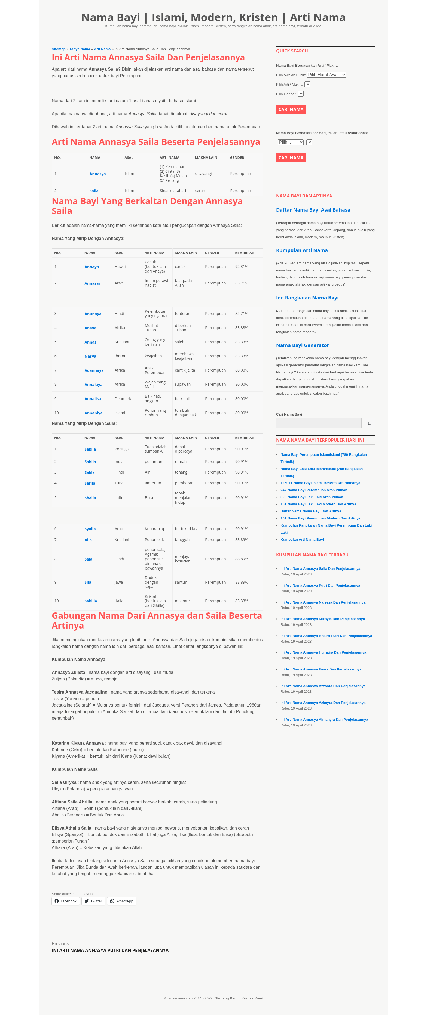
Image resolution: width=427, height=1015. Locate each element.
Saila (94, 190)
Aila (88, 539)
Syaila (90, 528)
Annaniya (93, 413)
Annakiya (93, 384)
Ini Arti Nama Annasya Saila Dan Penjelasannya (320, 569)
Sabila (90, 449)
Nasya (90, 356)
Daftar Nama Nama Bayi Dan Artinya (310, 511)
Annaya (91, 266)
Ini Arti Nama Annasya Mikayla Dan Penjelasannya (322, 619)
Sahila (90, 461)
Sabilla (90, 601)
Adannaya (93, 370)
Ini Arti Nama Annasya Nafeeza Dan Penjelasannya (322, 602)
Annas (90, 342)
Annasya (98, 173)
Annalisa (92, 398)
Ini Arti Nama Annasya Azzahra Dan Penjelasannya (322, 686)
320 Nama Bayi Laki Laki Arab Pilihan (311, 497)
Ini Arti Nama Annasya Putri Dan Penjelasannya (320, 585)
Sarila (89, 483)
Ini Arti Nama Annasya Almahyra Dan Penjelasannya (324, 719)
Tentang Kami (227, 998)
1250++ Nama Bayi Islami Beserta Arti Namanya (320, 483)
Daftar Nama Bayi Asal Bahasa (313, 209)
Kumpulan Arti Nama (302, 250)
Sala (88, 559)
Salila (89, 472)
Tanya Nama (79, 49)
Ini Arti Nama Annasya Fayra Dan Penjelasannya (320, 669)
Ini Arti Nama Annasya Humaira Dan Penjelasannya (323, 652)
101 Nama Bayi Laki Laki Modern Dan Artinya (318, 504)
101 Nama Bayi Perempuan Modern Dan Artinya (320, 518)
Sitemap (59, 49)
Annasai (92, 283)
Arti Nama (102, 49)
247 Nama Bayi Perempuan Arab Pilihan (313, 490)
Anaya (90, 327)
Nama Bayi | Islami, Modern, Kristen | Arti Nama (213, 17)
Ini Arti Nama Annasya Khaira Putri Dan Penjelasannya (326, 636)
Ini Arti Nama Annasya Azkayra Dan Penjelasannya (322, 703)
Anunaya (92, 313)
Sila (87, 582)
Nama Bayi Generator (302, 345)
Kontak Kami (252, 998)
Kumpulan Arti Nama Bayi (302, 539)
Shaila (90, 497)
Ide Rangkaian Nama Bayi (307, 297)
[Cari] (369, 423)
